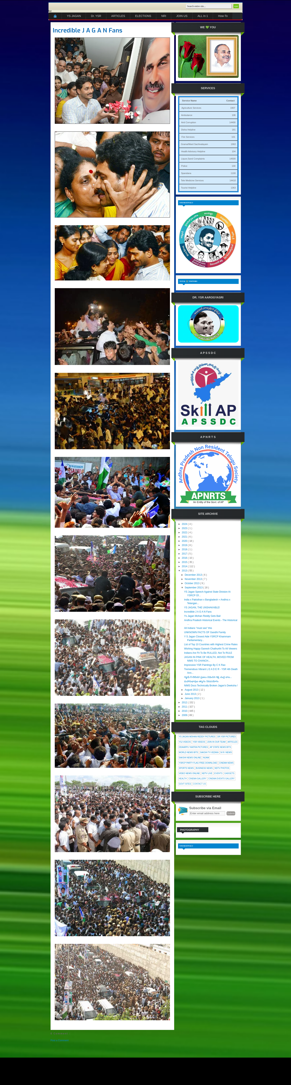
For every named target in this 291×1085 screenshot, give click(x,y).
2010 (185, 711)
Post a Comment (60, 1040)
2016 (185, 558)
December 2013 (194, 574)
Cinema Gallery (197, 779)
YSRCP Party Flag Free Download (198, 763)
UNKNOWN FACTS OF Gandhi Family (205, 632)
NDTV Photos (222, 768)
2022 (185, 532)
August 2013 (192, 689)
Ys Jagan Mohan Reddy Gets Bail (202, 616)
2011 (185, 706)
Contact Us (199, 784)
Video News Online (189, 773)
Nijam (206, 758)
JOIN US (181, 16)
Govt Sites (185, 784)
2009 (185, 715)
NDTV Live (207, 773)
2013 (185, 570)
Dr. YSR (96, 16)
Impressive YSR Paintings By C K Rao (205, 665)
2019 (185, 545)
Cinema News (226, 763)
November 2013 (194, 579)
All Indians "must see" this (198, 628)
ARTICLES (118, 16)
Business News (204, 768)
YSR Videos (199, 742)
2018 (185, 549)
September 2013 (194, 587)
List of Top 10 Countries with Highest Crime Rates (211, 644)
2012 (185, 702)
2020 (185, 541)
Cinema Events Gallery (221, 779)
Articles (232, 742)
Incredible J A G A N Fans (87, 30)
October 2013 (192, 583)
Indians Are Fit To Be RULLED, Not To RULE (208, 652)
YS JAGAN (74, 16)
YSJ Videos (185, 742)
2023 (185, 528)
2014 (185, 566)
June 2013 (191, 694)
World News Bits (188, 752)
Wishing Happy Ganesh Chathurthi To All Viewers (210, 648)
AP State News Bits (220, 747)
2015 (185, 562)
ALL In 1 (203, 16)
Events (218, 773)
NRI (163, 16)
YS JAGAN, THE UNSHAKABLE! (202, 607)
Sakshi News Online (190, 758)
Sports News (186, 768)
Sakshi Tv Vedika (209, 752)
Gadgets (229, 773)
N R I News (226, 752)
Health (183, 779)
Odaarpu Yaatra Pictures (193, 747)
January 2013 (192, 698)
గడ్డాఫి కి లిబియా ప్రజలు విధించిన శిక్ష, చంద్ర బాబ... (208, 677)
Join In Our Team (216, 742)
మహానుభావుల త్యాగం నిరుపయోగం (201, 681)
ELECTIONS (143, 16)
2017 (185, 553)
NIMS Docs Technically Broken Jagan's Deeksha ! (211, 685)
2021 (185, 536)
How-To (223, 16)
